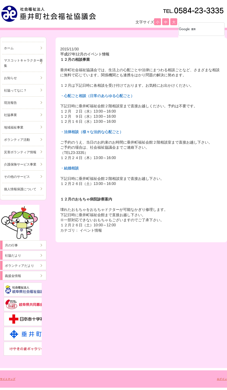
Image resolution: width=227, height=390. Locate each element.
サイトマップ (7, 379)
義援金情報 (13, 276)
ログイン (222, 379)
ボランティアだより (19, 265)
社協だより (13, 255)
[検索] (195, 29)
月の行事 (11, 245)
